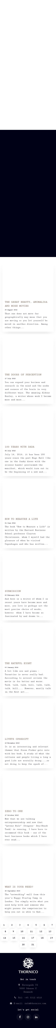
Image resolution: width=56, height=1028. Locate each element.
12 (40, 931)
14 (4, 938)
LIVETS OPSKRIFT (17, 739)
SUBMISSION (13, 591)
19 (51, 938)
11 (31, 931)
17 (32, 938)
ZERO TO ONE (14, 811)
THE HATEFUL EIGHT (18, 663)
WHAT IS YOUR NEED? (19, 886)
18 (42, 938)
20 (23, 944)
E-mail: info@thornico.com (28, 1003)
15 (14, 938)
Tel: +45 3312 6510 (28, 997)
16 (23, 938)
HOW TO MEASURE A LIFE (21, 519)
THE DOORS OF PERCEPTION (23, 374)
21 (32, 944)
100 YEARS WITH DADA (19, 446)
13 (50, 931)
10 (22, 931)
